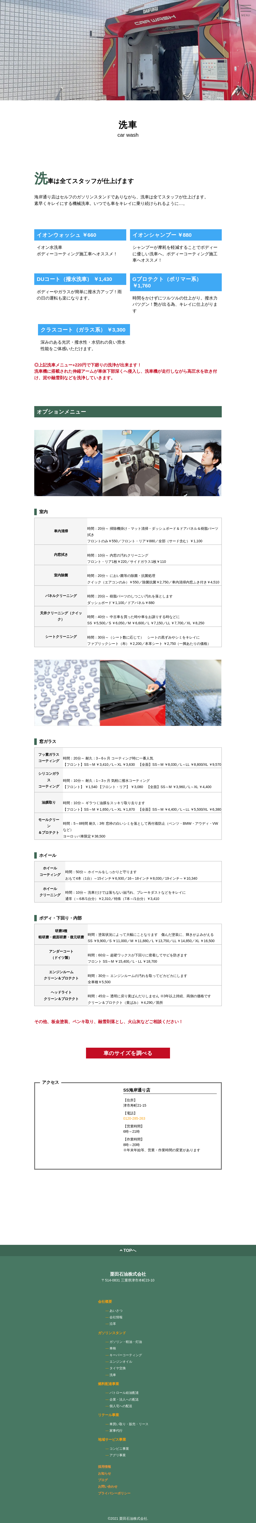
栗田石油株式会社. (133, 1518)
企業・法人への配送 (124, 1399)
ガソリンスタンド (112, 1333)
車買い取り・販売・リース (129, 1424)
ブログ (103, 1480)
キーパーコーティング (126, 1355)
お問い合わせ (108, 1486)
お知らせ (104, 1473)
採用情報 (104, 1467)
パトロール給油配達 (124, 1393)
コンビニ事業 (119, 1449)
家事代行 (116, 1430)
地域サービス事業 (112, 1439)
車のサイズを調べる (128, 1053)
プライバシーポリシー (114, 1493)
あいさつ (116, 1311)
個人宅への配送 (121, 1406)
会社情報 (116, 1317)
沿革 (113, 1324)
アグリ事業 (118, 1455)
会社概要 (105, 1302)
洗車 (113, 1375)
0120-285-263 (134, 1118)
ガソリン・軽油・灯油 (126, 1342)
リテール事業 (108, 1415)
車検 (113, 1348)
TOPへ (128, 1250)
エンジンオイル (121, 1361)
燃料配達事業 (108, 1384)
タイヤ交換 (118, 1368)
